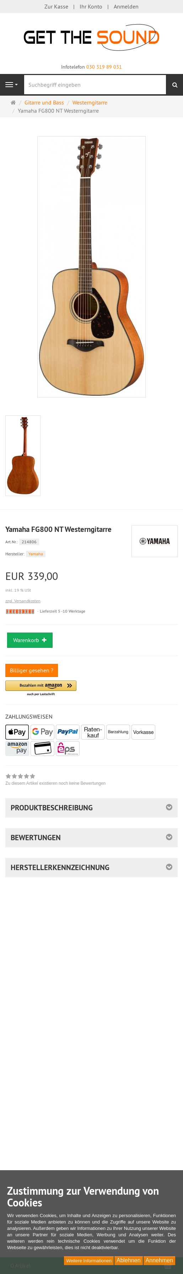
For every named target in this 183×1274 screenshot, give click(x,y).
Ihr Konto (91, 6)
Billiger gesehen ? (31, 670)
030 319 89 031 (104, 67)
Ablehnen (129, 1260)
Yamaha (35, 553)
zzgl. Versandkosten (23, 600)
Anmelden (126, 6)
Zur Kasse (56, 6)
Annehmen (159, 1260)
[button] (40, 689)
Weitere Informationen (89, 1260)
